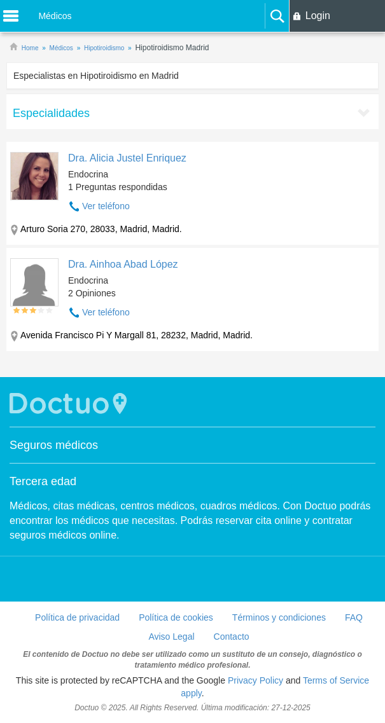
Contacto (231, 636)
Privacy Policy (255, 680)
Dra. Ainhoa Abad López (123, 264)
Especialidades (51, 113)
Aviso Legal (171, 636)
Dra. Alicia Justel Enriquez (127, 158)
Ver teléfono (106, 206)
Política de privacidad (77, 617)
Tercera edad (43, 481)
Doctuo (70, 403)
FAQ (354, 617)
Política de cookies (176, 617)
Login (317, 15)
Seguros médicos (54, 445)
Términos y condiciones (279, 617)
